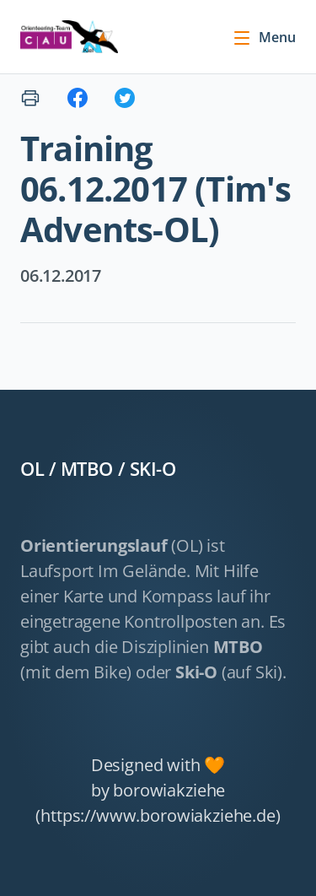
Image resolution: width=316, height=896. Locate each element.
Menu (264, 37)
